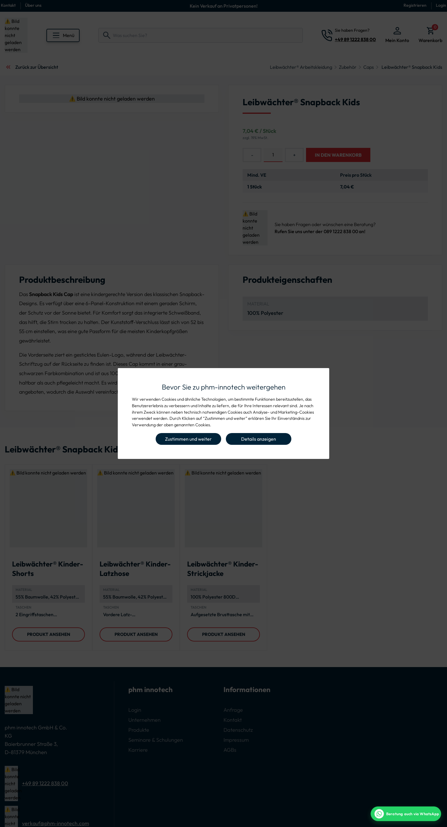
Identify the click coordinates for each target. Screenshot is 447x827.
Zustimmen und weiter (188, 439)
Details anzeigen (258, 439)
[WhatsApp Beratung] (406, 813)
